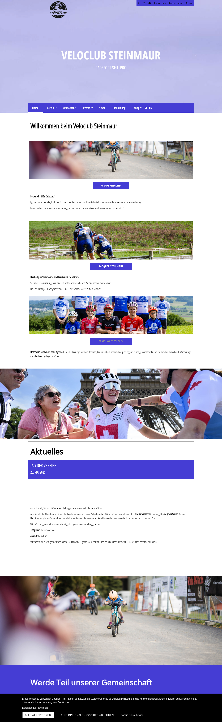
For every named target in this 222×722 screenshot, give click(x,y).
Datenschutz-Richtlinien (35, 707)
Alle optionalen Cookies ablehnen (87, 715)
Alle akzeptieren (38, 715)
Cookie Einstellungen (132, 715)
